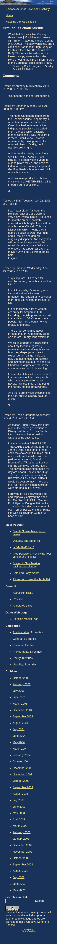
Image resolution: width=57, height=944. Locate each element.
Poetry (17, 658)
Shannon (21, 105)
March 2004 (20, 748)
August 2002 (20, 870)
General (18, 638)
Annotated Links (22, 605)
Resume (18, 599)
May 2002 (19, 890)
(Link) (31, 69)
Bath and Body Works (26, 572)
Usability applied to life (26, 540)
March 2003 (20, 825)
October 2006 (21, 677)
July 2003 (18, 800)
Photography (20, 651)
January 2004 (21, 761)
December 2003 (22, 768)
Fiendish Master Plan (25, 618)
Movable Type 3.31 (28, 931)
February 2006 (22, 684)
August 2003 (20, 793)
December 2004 (22, 710)
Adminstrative (21, 632)
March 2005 (20, 703)
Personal (18, 645)
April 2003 (19, 819)
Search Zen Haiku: (17, 897)
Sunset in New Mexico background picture (26, 565)
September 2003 (23, 787)
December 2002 (22, 845)
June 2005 (19, 697)
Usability (18, 664)
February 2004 (22, 755)
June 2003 (19, 806)
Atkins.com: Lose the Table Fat (31, 579)
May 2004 (19, 742)
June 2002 (19, 883)
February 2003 (22, 832)
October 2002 (21, 858)
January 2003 (21, 838)
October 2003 (21, 780)
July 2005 (18, 690)
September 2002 (23, 864)
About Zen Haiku (23, 592)
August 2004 (20, 723)
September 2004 (23, 716)
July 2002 (18, 877)
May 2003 (19, 813)
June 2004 (19, 735)
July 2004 (18, 729)
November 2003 (22, 774)
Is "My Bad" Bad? (23, 547)
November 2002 (22, 851)
